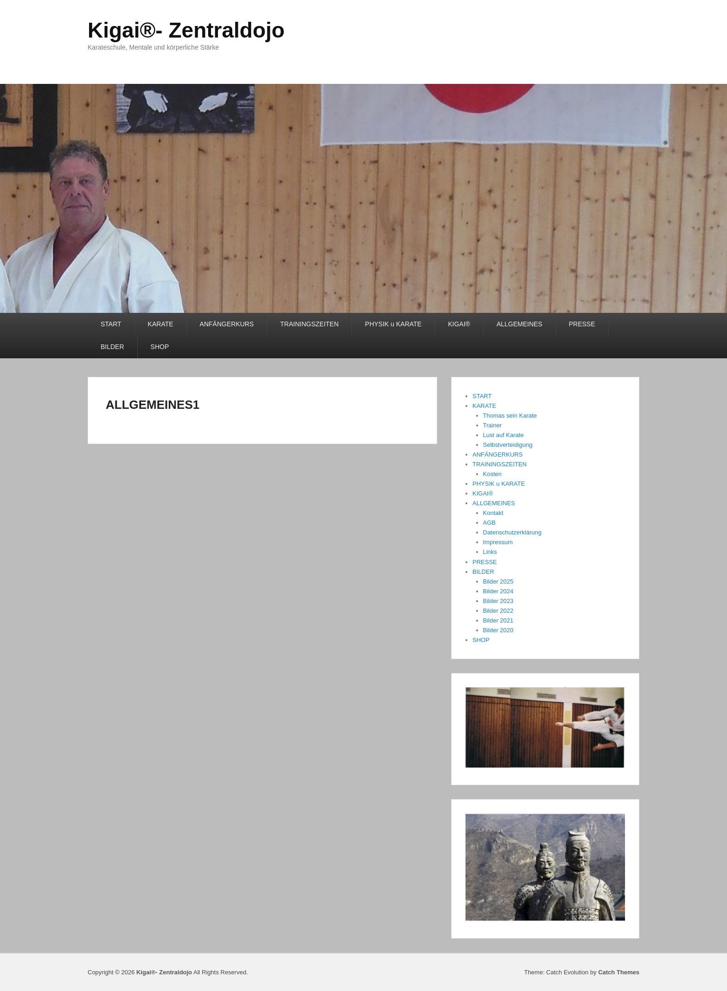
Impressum (498, 542)
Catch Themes (618, 972)
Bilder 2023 (498, 600)
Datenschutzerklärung (512, 532)
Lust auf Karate (503, 435)
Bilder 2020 (498, 630)
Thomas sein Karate (510, 415)
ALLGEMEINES (519, 324)
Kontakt (493, 512)
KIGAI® (459, 324)
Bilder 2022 (498, 610)
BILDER (112, 346)
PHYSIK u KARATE (393, 324)
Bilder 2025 (498, 581)
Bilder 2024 (498, 591)
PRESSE (582, 324)
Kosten (492, 473)
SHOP (160, 346)
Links (490, 551)
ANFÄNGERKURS (227, 324)
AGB (489, 522)
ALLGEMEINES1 (152, 405)
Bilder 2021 (498, 620)
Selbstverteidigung (508, 444)
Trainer (492, 425)
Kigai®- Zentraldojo (186, 30)
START (111, 324)
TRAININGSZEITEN (309, 324)
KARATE (160, 324)
